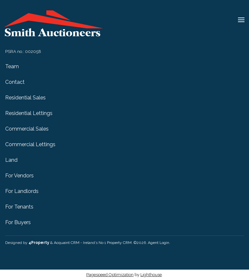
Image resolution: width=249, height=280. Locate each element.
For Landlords (22, 191)
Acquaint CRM (66, 242)
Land (11, 160)
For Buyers (18, 222)
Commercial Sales (27, 129)
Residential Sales (25, 98)
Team (12, 66)
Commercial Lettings (30, 144)
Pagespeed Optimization (110, 274)
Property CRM (119, 242)
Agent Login (158, 242)
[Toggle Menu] (241, 21)
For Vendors (19, 175)
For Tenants (19, 207)
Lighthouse (151, 274)
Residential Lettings (29, 113)
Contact (15, 82)
